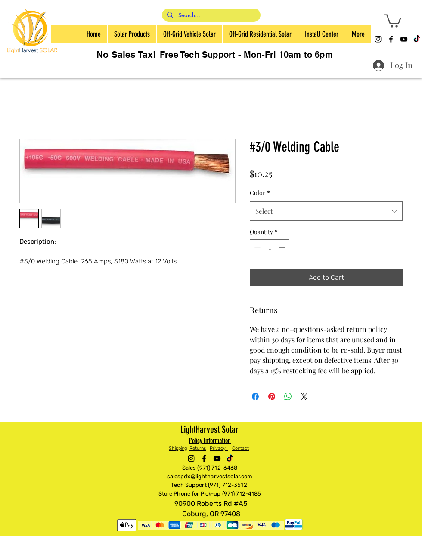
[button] (392, 20)
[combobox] (326, 210)
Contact (240, 448)
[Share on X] (304, 396)
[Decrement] (256, 247)
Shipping (178, 448)
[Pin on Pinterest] (272, 396)
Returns (197, 448)
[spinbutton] (269, 247)
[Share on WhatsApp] (288, 396)
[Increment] (282, 247)
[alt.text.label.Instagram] (378, 39)
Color (260, 193)
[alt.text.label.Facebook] (391, 39)
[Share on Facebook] (255, 396)
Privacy (219, 448)
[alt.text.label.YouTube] (404, 39)
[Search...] (210, 15)
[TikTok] (417, 39)
